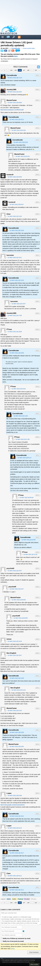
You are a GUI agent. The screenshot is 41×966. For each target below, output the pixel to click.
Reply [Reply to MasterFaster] (37, 100)
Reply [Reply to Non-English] (37, 653)
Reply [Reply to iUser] (37, 214)
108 (28, 70)
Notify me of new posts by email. (13, 941)
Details (32, 962)
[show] (13, 948)
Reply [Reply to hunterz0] (37, 174)
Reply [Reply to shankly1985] (37, 89)
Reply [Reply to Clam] (37, 873)
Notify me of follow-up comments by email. (17, 938)
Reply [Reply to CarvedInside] (37, 75)
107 (24, 70)
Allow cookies (34, 964)
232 (36, 70)
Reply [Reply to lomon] (37, 639)
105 (15, 70)
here (15, 56)
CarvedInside (15, 48)
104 (11, 70)
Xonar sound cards (29, 48)
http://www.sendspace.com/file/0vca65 (12, 109)
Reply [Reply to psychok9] (37, 568)
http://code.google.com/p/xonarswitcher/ (12, 805)
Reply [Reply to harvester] (37, 255)
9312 (17, 50)
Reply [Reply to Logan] (37, 793)
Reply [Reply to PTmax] (37, 329)
